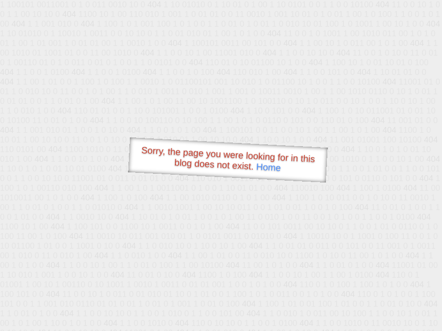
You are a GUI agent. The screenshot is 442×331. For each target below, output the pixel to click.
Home (268, 167)
